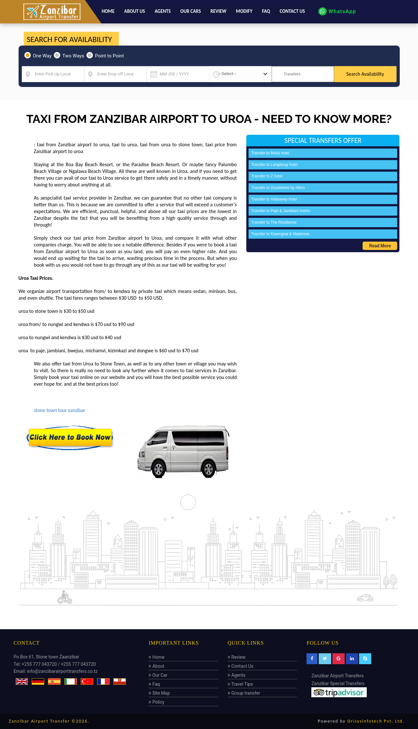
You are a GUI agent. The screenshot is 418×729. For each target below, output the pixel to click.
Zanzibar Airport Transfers (337, 675)
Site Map (159, 692)
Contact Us (240, 665)
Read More (380, 245)
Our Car (158, 674)
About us (134, 11)
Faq (266, 11)
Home (108, 11)
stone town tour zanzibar (60, 410)
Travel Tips (240, 683)
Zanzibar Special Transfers (337, 683)
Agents (163, 11)
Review (218, 11)
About (156, 665)
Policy (156, 701)
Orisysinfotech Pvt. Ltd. (375, 721)
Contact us (292, 11)
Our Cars (190, 11)
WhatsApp (337, 11)
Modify (244, 11)
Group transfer (244, 692)
